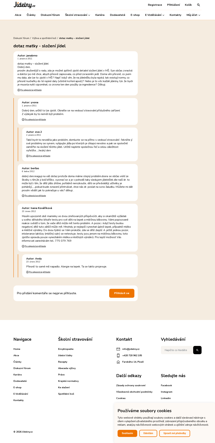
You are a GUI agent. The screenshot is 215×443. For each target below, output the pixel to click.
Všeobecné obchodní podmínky (134, 391)
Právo (61, 374)
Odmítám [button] (148, 433)
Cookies (120, 398)
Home (16, 349)
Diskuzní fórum (50, 15)
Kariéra (99, 15)
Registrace (155, 5)
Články (31, 15)
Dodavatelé (117, 15)
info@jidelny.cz (128, 349)
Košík (188, 5)
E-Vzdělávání (154, 15)
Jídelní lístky (65, 355)
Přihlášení (173, 5)
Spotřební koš (66, 393)
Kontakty (175, 15)
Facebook (166, 385)
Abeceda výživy (67, 368)
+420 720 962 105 (129, 356)
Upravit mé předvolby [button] (174, 433)
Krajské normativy (68, 381)
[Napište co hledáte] (181, 350)
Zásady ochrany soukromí (130, 385)
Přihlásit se (121, 293)
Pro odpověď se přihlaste (30, 90)
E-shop (135, 15)
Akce (18, 15)
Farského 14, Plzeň (130, 362)
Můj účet (193, 15)
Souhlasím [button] (127, 433)
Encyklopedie (65, 349)
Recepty (62, 361)
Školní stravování (77, 15)
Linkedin (166, 398)
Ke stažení (64, 387)
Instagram (166, 391)
